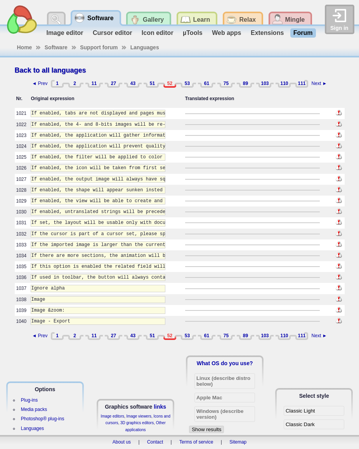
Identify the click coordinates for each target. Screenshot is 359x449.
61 (206, 83)
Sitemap (237, 442)
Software (56, 47)
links (160, 407)
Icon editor (157, 32)
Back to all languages (50, 70)
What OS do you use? (225, 363)
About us (122, 442)
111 (301, 83)
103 (265, 83)
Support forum (99, 47)
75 (226, 83)
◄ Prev (40, 83)
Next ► (319, 83)
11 (94, 83)
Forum (303, 32)
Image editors (112, 416)
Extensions (267, 32)
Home (24, 47)
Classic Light (300, 411)
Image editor (64, 32)
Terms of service (196, 442)
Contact (155, 442)
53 (187, 83)
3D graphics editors (137, 423)
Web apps (226, 32)
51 (152, 83)
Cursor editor (112, 32)
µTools (193, 32)
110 (284, 83)
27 (113, 83)
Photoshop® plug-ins (42, 418)
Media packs (34, 409)
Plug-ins (29, 400)
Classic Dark (300, 424)
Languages (144, 47)
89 (245, 83)
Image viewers (139, 416)
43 (132, 83)
